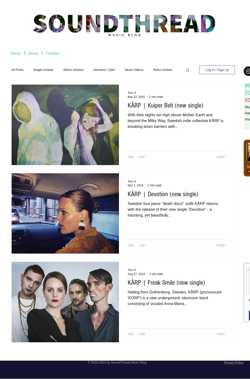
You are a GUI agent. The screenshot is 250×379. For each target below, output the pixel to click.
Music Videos (134, 70)
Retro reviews (162, 70)
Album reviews (73, 70)
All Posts (17, 70)
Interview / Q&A (104, 70)
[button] (187, 70)
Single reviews (43, 70)
